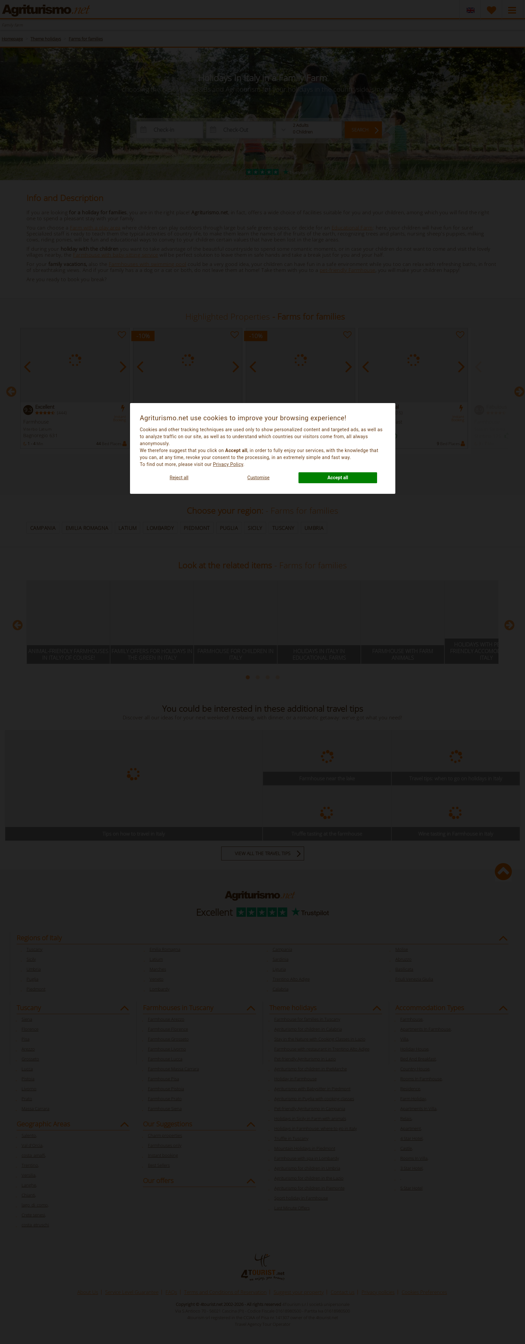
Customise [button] (258, 477)
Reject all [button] (179, 477)
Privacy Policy (228, 464)
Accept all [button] (337, 477)
